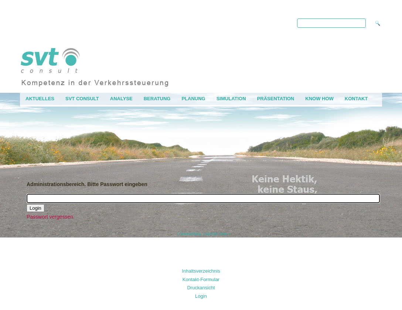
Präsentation (275, 98)
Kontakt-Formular (201, 279)
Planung (193, 98)
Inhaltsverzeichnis (201, 271)
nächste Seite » (218, 234)
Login (201, 296)
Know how (319, 98)
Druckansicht (201, 287)
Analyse (121, 98)
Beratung (157, 98)
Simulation (231, 98)
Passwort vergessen (50, 217)
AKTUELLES (39, 98)
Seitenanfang (190, 234)
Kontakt (356, 98)
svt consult (82, 98)
